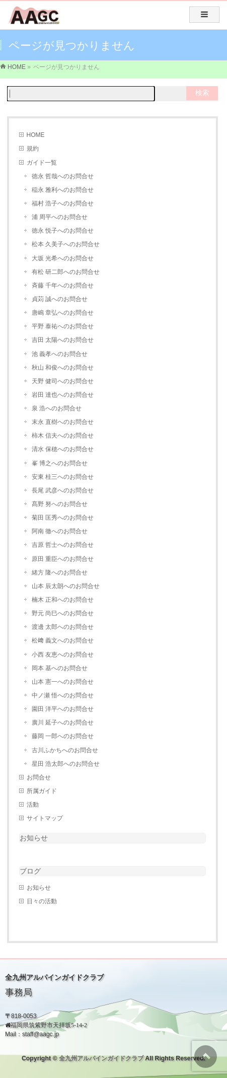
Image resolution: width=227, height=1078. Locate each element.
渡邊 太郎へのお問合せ (63, 626)
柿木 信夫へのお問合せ (63, 435)
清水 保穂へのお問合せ (63, 449)
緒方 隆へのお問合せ (60, 572)
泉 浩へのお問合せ (57, 408)
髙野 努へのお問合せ (60, 504)
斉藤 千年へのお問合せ (63, 285)
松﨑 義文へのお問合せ (63, 640)
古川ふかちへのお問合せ (65, 750)
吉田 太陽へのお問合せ (63, 339)
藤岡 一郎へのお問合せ (63, 736)
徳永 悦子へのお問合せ (63, 230)
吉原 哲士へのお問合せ (63, 544)
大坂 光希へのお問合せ (63, 258)
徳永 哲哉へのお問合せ (63, 176)
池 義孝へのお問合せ (60, 353)
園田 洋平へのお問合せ (63, 708)
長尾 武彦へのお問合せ (63, 490)
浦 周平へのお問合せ (60, 217)
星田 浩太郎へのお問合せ (66, 763)
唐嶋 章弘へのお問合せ (63, 312)
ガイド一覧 (42, 162)
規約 (33, 148)
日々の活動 (42, 901)
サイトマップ (45, 818)
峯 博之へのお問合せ (60, 463)
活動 (33, 804)
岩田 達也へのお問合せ (63, 394)
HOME (36, 134)
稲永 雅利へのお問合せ (63, 189)
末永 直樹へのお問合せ (63, 421)
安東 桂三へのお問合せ (63, 476)
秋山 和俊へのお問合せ (63, 367)
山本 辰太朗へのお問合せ (66, 586)
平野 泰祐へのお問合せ (63, 326)
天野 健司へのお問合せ (63, 381)
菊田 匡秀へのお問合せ (63, 517)
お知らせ (34, 838)
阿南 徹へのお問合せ (60, 531)
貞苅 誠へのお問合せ (60, 299)
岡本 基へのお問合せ (60, 668)
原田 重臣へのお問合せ (63, 558)
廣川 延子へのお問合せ (63, 722)
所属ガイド (42, 791)
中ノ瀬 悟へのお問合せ (63, 695)
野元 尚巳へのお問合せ (63, 613)
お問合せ (39, 777)
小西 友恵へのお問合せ (63, 654)
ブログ (30, 871)
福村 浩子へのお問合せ (63, 203)
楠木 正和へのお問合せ (63, 599)
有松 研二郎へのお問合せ (66, 271)
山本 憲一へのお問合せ (63, 681)
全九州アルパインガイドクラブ (101, 1058)
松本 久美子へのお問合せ (66, 244)
